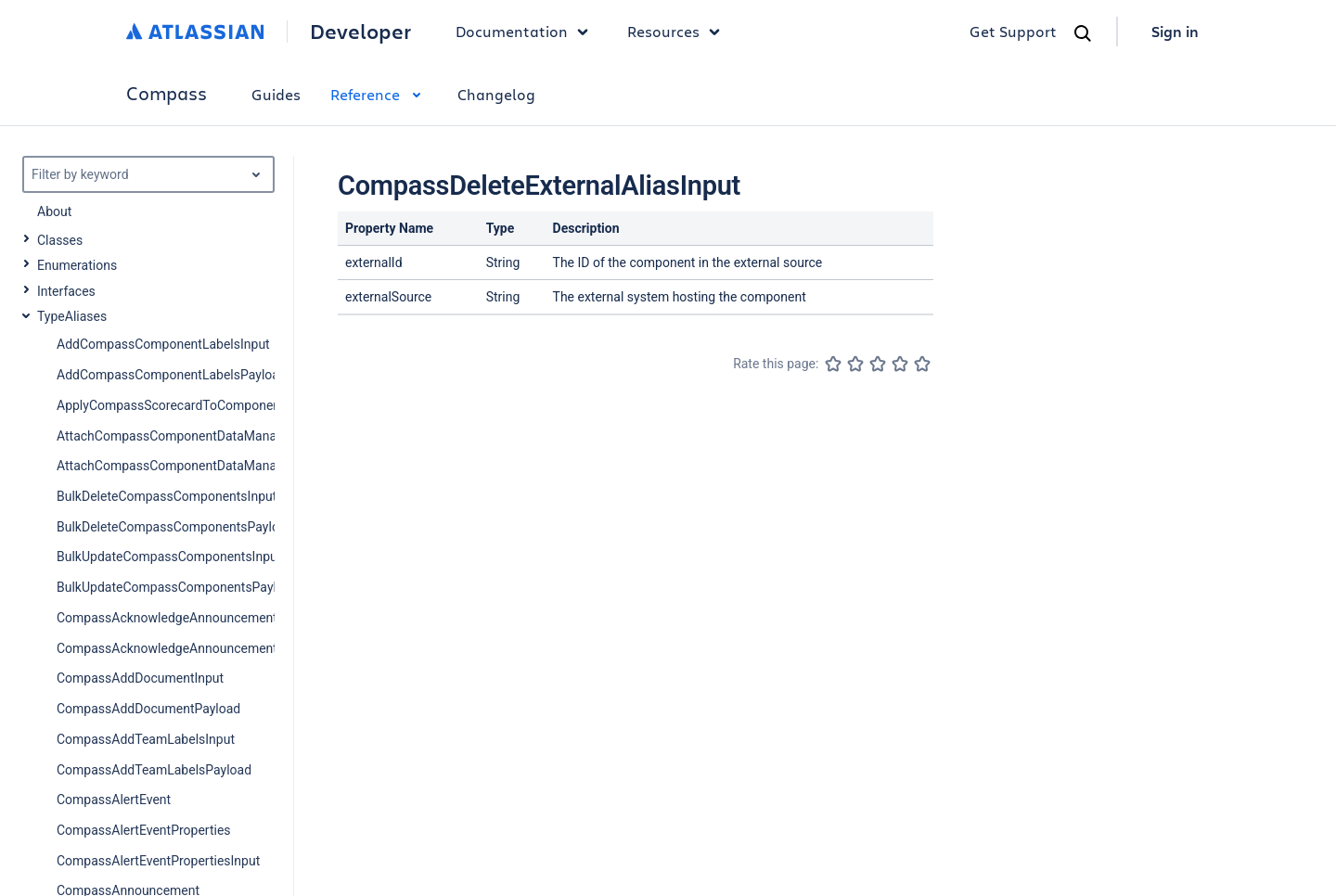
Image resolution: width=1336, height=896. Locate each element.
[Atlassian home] (195, 31)
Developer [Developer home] (360, 31)
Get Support (1013, 31)
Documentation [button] (526, 31)
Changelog (496, 94)
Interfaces (66, 291)
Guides (276, 94)
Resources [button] (678, 31)
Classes (60, 240)
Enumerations (77, 265)
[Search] (1083, 33)
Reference (379, 94)
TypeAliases (72, 316)
